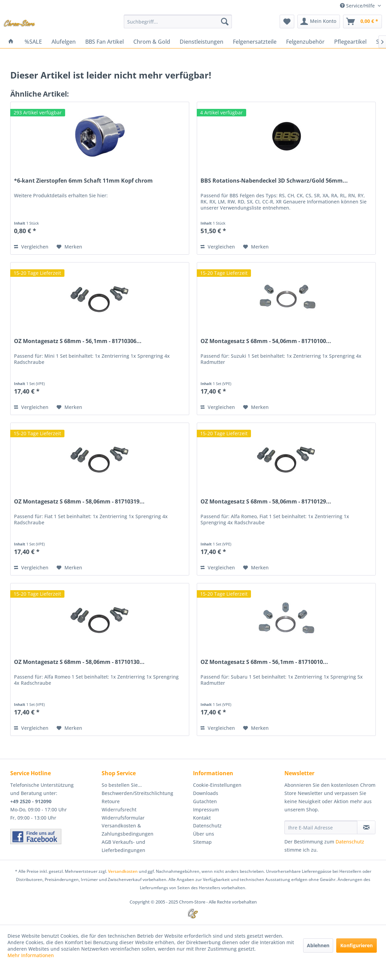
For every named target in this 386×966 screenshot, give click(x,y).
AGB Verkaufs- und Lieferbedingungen (123, 846)
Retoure (111, 801)
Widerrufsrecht (119, 809)
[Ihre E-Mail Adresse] (320, 827)
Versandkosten (123, 871)
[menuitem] (178, 21)
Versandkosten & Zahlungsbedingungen (127, 829)
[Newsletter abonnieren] (366, 827)
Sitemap (202, 842)
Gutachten (205, 801)
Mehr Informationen (31, 955)
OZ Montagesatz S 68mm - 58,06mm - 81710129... (266, 501)
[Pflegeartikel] (350, 41)
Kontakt (202, 817)
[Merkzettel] (287, 21)
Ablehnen (318, 945)
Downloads (205, 793)
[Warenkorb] (362, 21)
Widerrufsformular (123, 817)
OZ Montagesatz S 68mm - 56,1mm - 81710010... (264, 662)
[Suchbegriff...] (178, 21)
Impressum (206, 809)
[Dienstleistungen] (201, 41)
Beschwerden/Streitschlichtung (137, 793)
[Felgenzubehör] (305, 41)
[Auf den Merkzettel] (69, 247)
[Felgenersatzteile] (254, 41)
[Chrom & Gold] (152, 41)
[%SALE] (33, 41)
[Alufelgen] (63, 41)
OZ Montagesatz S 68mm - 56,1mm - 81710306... (78, 341)
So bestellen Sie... (122, 785)
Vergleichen (31, 246)
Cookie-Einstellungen (217, 785)
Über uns (203, 833)
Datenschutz (207, 825)
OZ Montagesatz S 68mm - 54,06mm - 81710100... (266, 341)
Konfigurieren (356, 945)
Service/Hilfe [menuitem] (358, 5)
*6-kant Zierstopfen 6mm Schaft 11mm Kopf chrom (83, 180)
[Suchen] (225, 21)
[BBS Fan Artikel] (104, 41)
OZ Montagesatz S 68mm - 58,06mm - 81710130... (79, 662)
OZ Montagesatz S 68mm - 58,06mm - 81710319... (79, 501)
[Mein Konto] (318, 21)
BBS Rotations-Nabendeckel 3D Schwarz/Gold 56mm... (274, 180)
